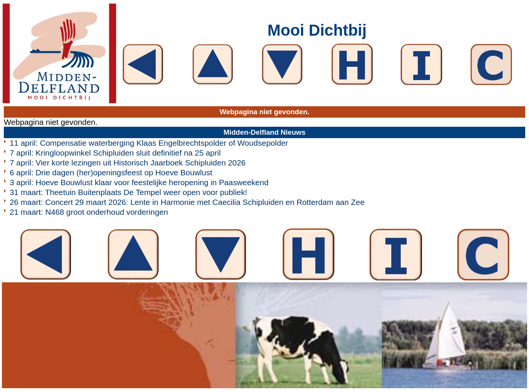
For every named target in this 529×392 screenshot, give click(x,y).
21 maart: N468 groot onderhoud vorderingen (89, 212)
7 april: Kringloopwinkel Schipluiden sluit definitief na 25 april (115, 152)
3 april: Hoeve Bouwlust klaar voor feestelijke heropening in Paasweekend (139, 182)
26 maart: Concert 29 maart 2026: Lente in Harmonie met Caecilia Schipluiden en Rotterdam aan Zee (187, 202)
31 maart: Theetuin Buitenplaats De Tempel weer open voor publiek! (128, 192)
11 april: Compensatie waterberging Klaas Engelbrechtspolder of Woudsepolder (149, 143)
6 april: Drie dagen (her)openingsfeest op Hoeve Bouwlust (111, 172)
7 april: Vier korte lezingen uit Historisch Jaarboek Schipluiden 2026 (128, 162)
